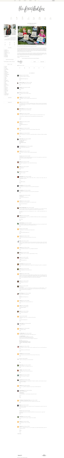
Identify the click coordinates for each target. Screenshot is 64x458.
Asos (5, 70)
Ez (19, 358)
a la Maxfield (21, 185)
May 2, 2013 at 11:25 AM (26, 416)
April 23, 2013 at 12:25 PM (24, 171)
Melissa (20, 161)
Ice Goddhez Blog (21, 333)
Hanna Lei (20, 328)
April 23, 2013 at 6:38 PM (25, 328)
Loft (5, 82)
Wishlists (5, 53)
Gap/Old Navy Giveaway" (22, 142)
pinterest (35, 58)
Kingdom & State (6, 81)
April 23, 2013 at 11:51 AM (28, 82)
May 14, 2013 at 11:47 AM (25, 426)
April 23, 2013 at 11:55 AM (27, 108)
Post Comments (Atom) (24, 457)
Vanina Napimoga (21, 390)
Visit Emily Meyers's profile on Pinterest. (9, 61)
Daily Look (5, 73)
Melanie (20, 215)
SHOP (35, 0)
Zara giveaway (21, 141)
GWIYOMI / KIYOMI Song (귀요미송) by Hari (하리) (26, 336)
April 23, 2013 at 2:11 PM (27, 263)
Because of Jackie (21, 82)
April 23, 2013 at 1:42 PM (24, 257)
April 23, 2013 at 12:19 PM (25, 161)
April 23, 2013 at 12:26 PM (27, 176)
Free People (6, 76)
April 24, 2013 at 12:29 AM (25, 374)
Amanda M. (20, 87)
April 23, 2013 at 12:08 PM (27, 138)
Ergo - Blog (21, 219)
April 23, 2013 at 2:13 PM (25, 268)
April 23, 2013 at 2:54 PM (27, 293)
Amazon (5, 67)
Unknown (20, 113)
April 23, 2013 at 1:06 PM (24, 228)
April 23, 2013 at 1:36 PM (25, 252)
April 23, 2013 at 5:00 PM (24, 311)
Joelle (20, 102)
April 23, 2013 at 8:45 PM (23, 358)
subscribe (23, 58)
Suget (20, 305)
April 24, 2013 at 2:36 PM (33, 400)
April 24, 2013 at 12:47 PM (28, 390)
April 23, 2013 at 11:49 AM (24, 75)
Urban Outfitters (6, 93)
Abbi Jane (20, 346)
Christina (20, 374)
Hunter (5, 77)
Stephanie (20, 97)
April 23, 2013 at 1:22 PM (25, 247)
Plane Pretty (21, 412)
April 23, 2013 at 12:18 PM (26, 151)
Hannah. (20, 268)
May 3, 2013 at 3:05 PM (25, 421)
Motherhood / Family (21, 65)
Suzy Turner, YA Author (22, 381)
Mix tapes (5, 51)
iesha (20, 75)
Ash (19, 228)
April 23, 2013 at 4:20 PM (24, 305)
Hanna (25, 329)
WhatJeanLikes (21, 176)
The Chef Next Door (22, 146)
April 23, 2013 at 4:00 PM (25, 300)
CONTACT (25, 0)
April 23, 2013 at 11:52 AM (26, 87)
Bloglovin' (21, 342)
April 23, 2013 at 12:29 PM (26, 185)
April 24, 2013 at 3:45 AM (26, 379)
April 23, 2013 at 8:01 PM (26, 353)
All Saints (5, 66)
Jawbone (5, 78)
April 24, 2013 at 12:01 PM (26, 385)
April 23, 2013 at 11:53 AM (26, 97)
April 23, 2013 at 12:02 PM (26, 128)
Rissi (20, 92)
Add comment (19, 433)
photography (6, 55)
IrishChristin (21, 353)
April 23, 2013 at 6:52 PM (27, 333)
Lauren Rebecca (21, 263)
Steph (20, 166)
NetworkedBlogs (25, 342)
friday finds (5, 54)
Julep (5, 79)
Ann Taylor (5, 68)
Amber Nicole (21, 416)
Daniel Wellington (6, 74)
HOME (15, 0)
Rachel (20, 311)
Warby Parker (6, 94)
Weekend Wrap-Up (7, 52)
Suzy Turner (21, 379)
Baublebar (5, 71)
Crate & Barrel (6, 72)
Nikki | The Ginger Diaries (22, 207)
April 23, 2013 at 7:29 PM (25, 346)
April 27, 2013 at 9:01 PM (26, 410)
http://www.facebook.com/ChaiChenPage (24, 341)
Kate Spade (6, 80)
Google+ (29, 342)
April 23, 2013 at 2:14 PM (25, 273)
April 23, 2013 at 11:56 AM (26, 113)
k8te (20, 171)
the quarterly (6, 56)
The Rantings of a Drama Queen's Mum (24, 400)
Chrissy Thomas (21, 108)
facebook (29, 58)
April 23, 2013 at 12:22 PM (25, 166)
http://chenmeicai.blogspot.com (23, 340)
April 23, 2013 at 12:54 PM (25, 215)
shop (30, 58)
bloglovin (38, 58)
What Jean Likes (23, 181)
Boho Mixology (21, 293)
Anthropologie (6, 69)
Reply (20, 84)
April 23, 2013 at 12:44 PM (30, 207)
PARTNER (30, 0)
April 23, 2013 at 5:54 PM (23, 316)
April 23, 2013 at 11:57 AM (26, 121)
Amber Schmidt (21, 323)
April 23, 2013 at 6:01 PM (27, 323)
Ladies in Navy (21, 138)
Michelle (20, 252)
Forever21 (5, 75)
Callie (20, 257)
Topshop (5, 92)
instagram (26, 58)
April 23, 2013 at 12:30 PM (26, 195)
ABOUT (20, 0)
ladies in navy (22, 140)
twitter (33, 58)
